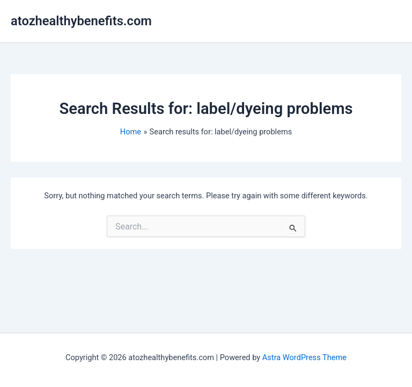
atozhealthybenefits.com (81, 20)
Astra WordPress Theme (304, 357)
